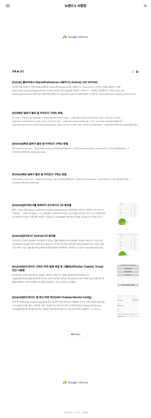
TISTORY (76, 413)
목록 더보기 (75, 334)
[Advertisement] (75, 36)
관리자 (85, 413)
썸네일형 (133, 72)
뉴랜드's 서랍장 (75, 6)
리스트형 (137, 72)
